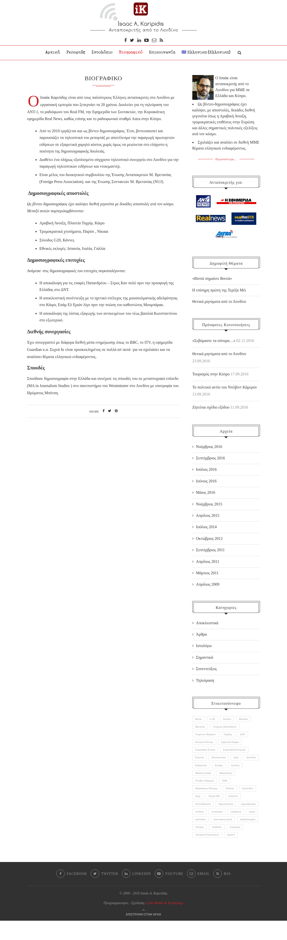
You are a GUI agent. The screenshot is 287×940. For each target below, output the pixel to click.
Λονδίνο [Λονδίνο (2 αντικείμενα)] (200, 777)
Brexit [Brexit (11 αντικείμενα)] (199, 718)
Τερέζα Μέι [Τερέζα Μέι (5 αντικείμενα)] (236, 802)
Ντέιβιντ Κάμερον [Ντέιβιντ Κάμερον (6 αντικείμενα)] (205, 785)
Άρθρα (201, 633)
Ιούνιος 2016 (206, 480)
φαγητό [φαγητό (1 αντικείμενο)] (234, 853)
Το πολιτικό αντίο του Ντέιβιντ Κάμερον (224, 386)
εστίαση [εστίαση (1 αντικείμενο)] (224, 819)
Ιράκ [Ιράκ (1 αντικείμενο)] (239, 760)
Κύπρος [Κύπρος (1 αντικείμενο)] (239, 768)
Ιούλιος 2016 (206, 468)
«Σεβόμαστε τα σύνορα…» (213, 340)
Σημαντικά (204, 656)
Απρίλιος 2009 (207, 583)
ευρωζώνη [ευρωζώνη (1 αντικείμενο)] (201, 828)
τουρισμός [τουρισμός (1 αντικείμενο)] (238, 845)
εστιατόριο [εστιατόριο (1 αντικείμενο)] (243, 819)
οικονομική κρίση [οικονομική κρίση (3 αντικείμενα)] (205, 836)
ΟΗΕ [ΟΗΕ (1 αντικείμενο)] (227, 785)
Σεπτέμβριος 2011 (210, 549)
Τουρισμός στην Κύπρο (211, 373)
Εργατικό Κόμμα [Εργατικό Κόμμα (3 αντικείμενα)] (232, 743)
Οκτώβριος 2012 (209, 537)
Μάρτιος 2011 (207, 572)
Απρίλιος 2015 (207, 514)
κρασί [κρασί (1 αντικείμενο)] (218, 828)
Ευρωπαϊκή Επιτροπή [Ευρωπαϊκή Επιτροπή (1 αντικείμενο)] (237, 752)
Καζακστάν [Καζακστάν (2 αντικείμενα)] (220, 768)
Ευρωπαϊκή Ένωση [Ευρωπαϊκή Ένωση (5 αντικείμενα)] (206, 752)
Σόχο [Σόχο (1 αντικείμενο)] (219, 802)
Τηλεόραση (205, 679)
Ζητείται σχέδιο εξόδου (211, 406)
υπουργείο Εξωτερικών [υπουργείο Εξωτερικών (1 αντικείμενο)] (208, 853)
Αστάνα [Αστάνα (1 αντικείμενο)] (229, 718)
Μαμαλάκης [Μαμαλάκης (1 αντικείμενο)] (246, 777)
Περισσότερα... (226, 158)
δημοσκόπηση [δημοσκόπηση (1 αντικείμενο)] (247, 811)
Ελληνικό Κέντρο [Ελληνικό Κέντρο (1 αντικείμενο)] (205, 743)
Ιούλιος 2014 (206, 526)
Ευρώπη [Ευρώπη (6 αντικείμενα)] (200, 760)
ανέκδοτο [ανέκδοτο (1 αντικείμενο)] (201, 811)
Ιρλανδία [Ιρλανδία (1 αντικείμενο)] (200, 768)
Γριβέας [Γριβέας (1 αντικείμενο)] (230, 734)
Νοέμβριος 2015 (209, 503)
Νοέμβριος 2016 (209, 445)
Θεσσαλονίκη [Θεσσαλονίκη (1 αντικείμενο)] (220, 760)
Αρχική (52, 52)
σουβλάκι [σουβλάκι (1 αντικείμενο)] (218, 845)
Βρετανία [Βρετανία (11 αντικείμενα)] (201, 726)
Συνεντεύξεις (206, 667)
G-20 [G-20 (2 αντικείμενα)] (214, 718)
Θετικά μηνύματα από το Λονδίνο (219, 352)
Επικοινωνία (162, 52)
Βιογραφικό (131, 52)
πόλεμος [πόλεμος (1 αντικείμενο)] (200, 845)
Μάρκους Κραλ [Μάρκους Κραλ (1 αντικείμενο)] (221, 777)
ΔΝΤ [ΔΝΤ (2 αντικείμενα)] (246, 734)
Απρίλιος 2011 (207, 560)
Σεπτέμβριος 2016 (210, 457)
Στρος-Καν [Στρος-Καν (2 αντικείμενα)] (201, 802)
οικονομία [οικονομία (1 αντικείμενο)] (235, 828)
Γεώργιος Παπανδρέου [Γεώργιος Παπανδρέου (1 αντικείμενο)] (226, 726)
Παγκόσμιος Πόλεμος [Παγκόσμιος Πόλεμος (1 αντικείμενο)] (207, 794)
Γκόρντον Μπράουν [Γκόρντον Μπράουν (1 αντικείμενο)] (206, 734)
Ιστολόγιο (102, 52)
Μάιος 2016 (205, 491)
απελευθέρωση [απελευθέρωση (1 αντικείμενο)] (222, 811)
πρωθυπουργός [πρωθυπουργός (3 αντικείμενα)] (232, 836)
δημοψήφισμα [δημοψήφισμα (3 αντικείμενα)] (203, 819)
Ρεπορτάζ (75, 52)
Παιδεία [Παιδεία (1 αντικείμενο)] (232, 794)
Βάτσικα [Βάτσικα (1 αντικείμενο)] (247, 718)
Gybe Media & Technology (165, 922)
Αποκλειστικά (207, 622)
